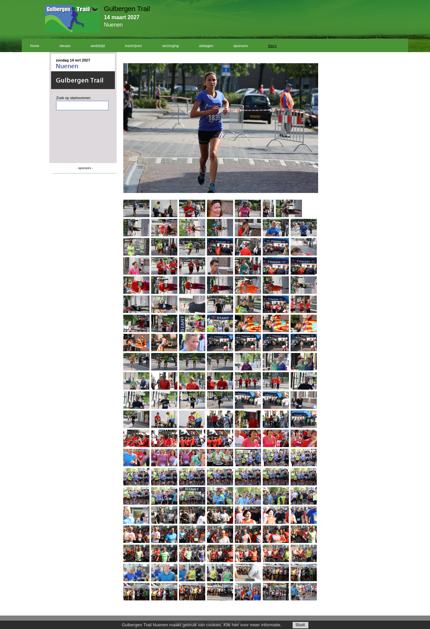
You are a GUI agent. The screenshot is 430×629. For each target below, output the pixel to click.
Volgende (309, 75)
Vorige (294, 75)
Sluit (300, 624)
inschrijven (133, 46)
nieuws (65, 46)
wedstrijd (98, 46)
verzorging (170, 46)
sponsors (240, 46)
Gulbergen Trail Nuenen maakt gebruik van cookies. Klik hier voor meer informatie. (201, 624)
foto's (272, 46)
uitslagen (206, 46)
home (34, 46)
